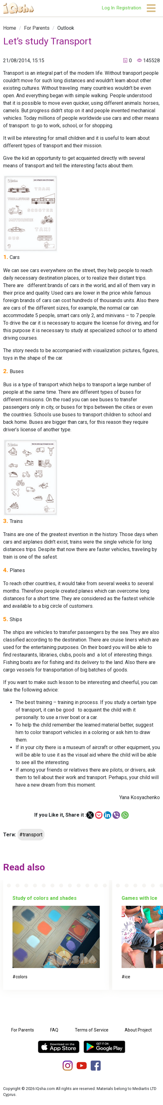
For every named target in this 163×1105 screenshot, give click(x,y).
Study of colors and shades (44, 898)
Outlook (65, 28)
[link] (9, 28)
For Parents (37, 28)
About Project (138, 1029)
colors (21, 976)
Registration (128, 8)
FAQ (54, 1029)
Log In (108, 8)
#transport (30, 835)
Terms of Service (91, 1029)
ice (127, 976)
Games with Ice (139, 898)
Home (9, 28)
